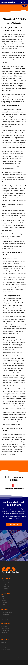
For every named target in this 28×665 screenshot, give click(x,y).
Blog (2, 646)
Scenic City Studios (8, 2)
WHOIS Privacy (5, 588)
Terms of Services (5, 649)
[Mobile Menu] (24, 2)
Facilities (3, 600)
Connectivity (4, 602)
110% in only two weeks (18, 408)
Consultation (4, 616)
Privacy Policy (4, 647)
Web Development (5, 614)
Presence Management (6, 612)
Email (2, 598)
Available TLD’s (5, 586)
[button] (14, 524)
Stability (3, 604)
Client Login (4, 626)
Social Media (4, 618)
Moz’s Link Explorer (17, 279)
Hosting (3, 596)
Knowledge (4, 634)
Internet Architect (5, 619)
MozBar (9, 236)
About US (3, 642)
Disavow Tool (20, 284)
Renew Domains (5, 584)
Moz (8, 112)
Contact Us (4, 632)
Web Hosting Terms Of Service (16, 663)
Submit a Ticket (5, 630)
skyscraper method (15, 352)
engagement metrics (11, 303)
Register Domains (5, 581)
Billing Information (5, 628)
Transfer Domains (5, 583)
